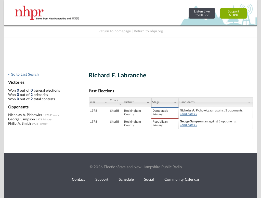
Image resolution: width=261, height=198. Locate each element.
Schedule (126, 179)
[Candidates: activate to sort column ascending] (216, 102)
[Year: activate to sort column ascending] (99, 102)
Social (149, 179)
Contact (78, 179)
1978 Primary (51, 115)
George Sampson (21, 119)
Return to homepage (114, 31)
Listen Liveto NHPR (202, 13)
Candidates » (188, 114)
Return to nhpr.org (148, 31)
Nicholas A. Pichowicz (25, 115)
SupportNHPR (233, 13)
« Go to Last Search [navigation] (23, 74)
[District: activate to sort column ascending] (137, 102)
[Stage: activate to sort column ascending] (165, 102)
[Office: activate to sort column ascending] (116, 102)
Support (101, 179)
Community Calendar (181, 179)
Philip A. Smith (19, 123)
